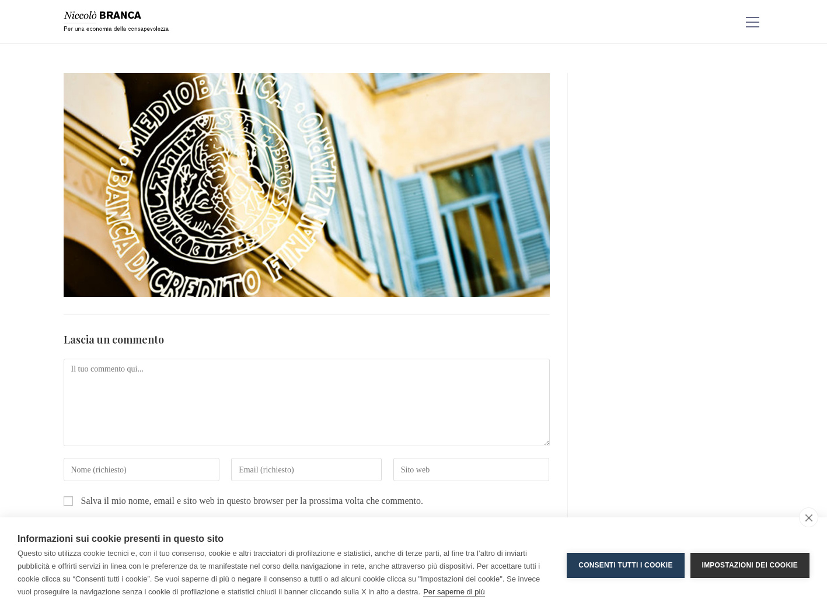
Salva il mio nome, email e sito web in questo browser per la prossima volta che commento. (252, 501)
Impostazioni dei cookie (750, 565)
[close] (808, 517)
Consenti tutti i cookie (625, 565)
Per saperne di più (454, 591)
